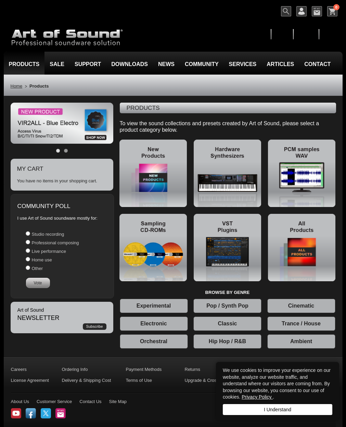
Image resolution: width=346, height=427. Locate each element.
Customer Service (54, 401)
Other (37, 268)
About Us (20, 401)
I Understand (277, 409)
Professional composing (55, 242)
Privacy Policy (257, 397)
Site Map (118, 401)
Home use (42, 259)
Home (17, 86)
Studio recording (48, 234)
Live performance (49, 251)
